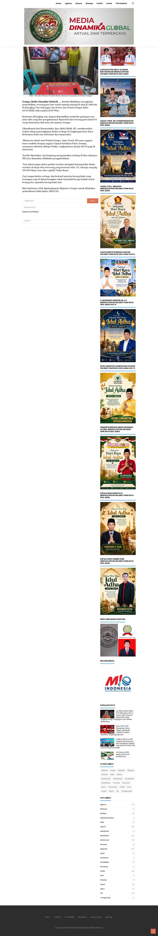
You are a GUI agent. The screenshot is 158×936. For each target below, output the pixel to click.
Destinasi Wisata (107, 818)
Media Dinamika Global (79, 928)
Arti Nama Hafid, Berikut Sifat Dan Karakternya (122, 754)
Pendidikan (104, 862)
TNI (117, 791)
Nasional (126, 783)
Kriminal (116, 783)
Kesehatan (129, 779)
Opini (103, 787)
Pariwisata (113, 787)
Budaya (131, 770)
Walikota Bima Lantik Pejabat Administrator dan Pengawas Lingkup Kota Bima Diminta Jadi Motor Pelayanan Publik (118, 743)
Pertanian (104, 866)
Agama (104, 770)
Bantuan (121, 770)
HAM (112, 774)
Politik (122, 787)
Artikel (112, 770)
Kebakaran (117, 779)
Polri (129, 787)
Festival (104, 774)
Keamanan (105, 779)
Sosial (103, 791)
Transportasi (127, 791)
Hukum (119, 774)
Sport (111, 791)
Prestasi (103, 880)
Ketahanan (105, 783)
